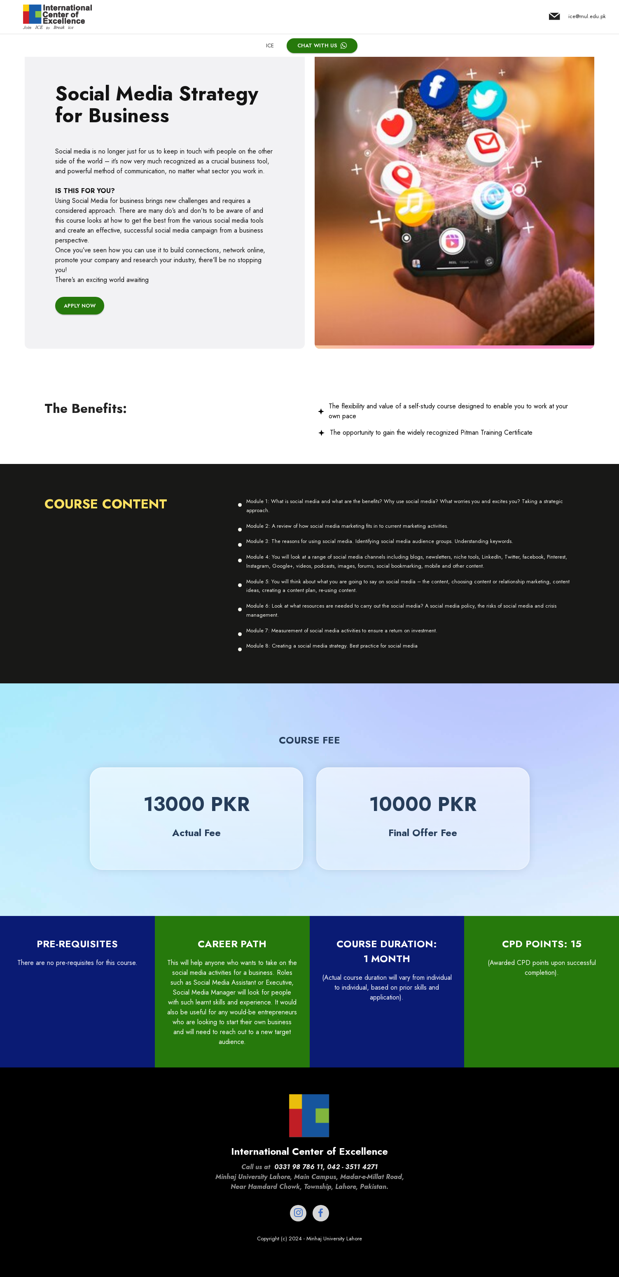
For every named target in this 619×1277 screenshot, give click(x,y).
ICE (270, 45)
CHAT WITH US (322, 45)
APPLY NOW (80, 354)
